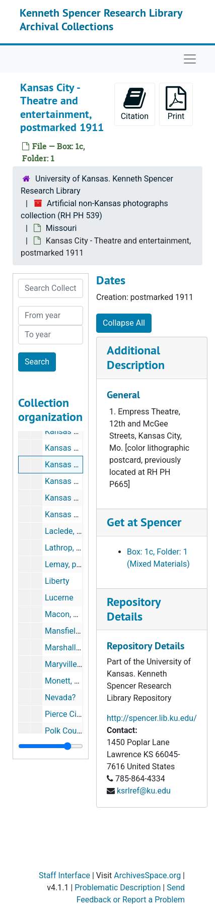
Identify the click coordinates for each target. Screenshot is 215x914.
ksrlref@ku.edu (144, 791)
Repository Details (133, 609)
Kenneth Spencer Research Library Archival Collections (101, 19)
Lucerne (59, 597)
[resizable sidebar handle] (50, 746)
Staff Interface (64, 875)
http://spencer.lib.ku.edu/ (152, 718)
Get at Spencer (144, 522)
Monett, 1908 (68, 681)
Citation (135, 103)
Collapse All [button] (124, 323)
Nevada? (60, 697)
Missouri (61, 228)
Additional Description (136, 357)
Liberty (57, 581)
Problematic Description (118, 887)
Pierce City (64, 714)
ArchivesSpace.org (147, 875)
